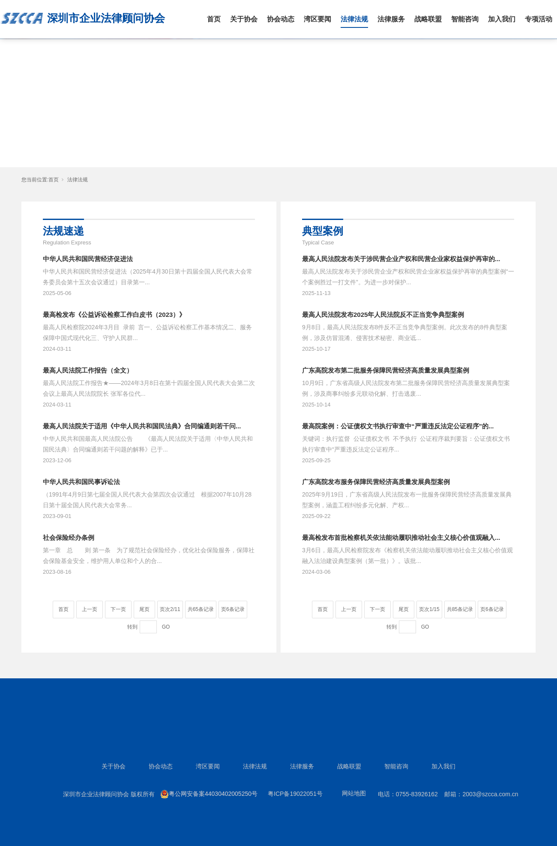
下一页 (118, 609)
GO (166, 627)
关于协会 (244, 19)
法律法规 (354, 19)
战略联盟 (428, 19)
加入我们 (501, 19)
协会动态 (280, 19)
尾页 (144, 609)
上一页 (89, 609)
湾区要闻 (317, 19)
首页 (214, 19)
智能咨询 (465, 19)
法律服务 (391, 19)
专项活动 (538, 19)
